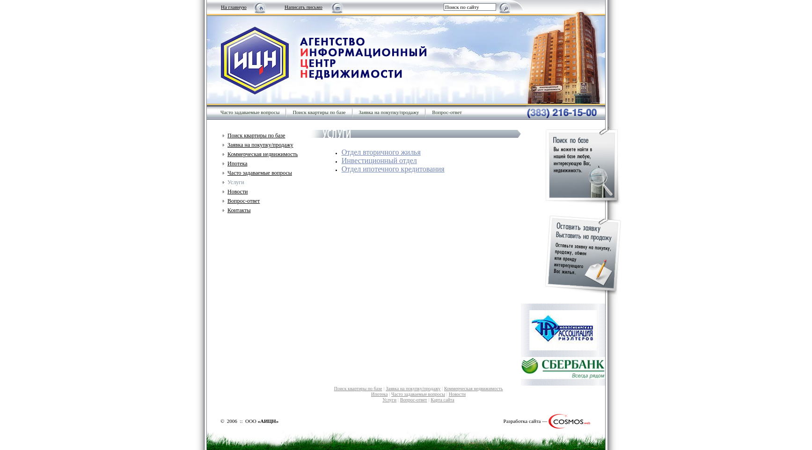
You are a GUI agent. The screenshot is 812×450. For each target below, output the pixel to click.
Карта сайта (442, 399)
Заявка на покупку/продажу (389, 112)
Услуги (389, 399)
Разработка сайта (522, 421)
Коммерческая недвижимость (262, 154)
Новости (237, 191)
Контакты (239, 210)
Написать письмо (303, 7)
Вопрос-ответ (447, 112)
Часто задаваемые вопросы (249, 112)
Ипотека (237, 163)
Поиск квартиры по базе (319, 112)
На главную (234, 7)
